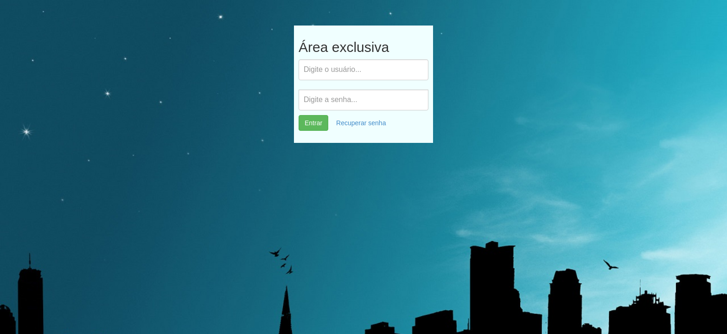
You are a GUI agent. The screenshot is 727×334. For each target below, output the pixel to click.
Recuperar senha (361, 123)
